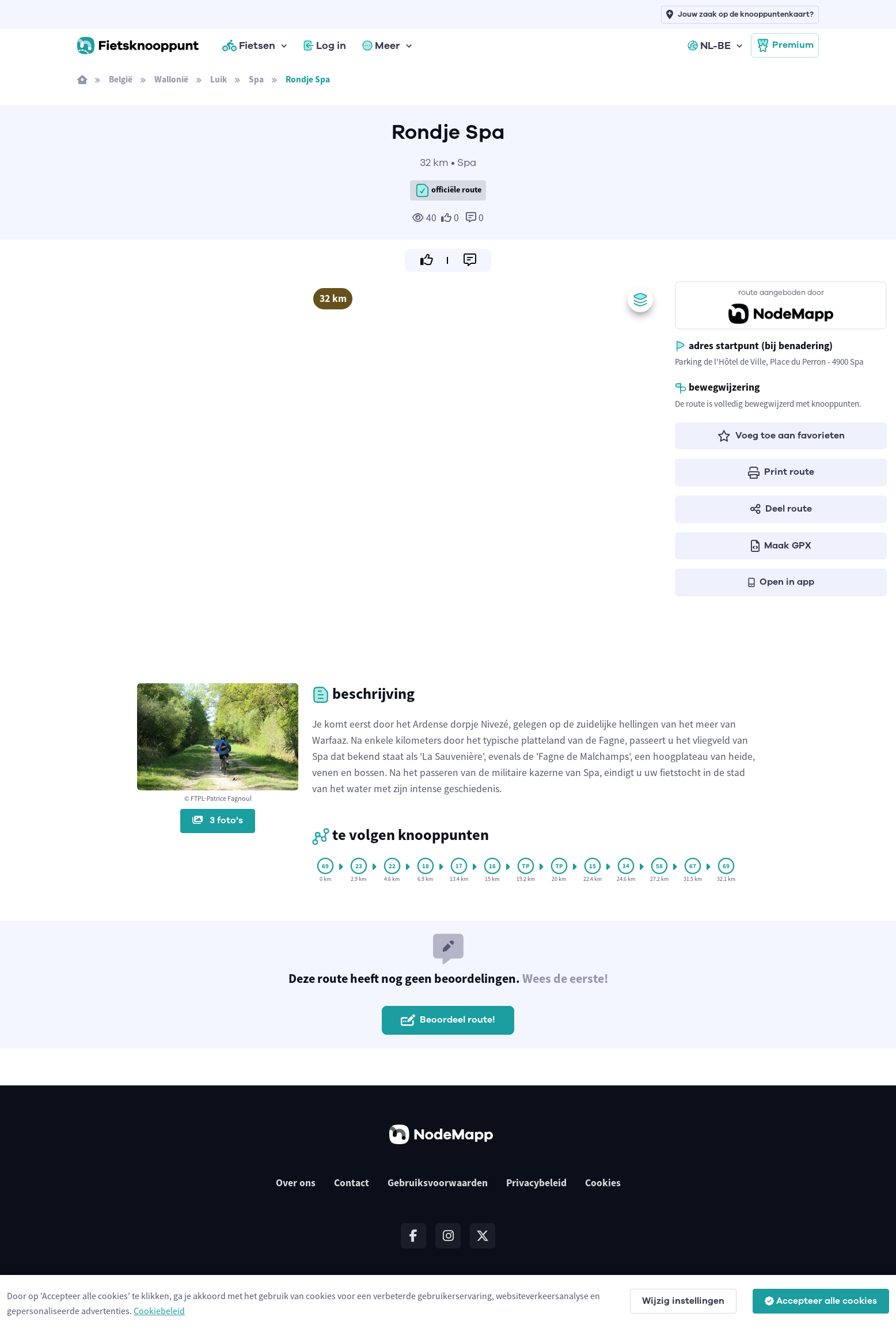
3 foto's (217, 820)
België (120, 79)
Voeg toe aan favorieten (781, 435)
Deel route (781, 508)
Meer (381, 45)
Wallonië (171, 79)
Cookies (603, 1182)
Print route (781, 472)
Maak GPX (781, 545)
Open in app (781, 582)
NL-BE (709, 45)
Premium (785, 45)
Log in (324, 45)
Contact (351, 1182)
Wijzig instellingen (683, 1301)
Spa (256, 79)
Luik (218, 79)
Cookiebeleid (159, 1310)
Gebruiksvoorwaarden (438, 1182)
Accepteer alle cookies (821, 1301)
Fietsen (248, 45)
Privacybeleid (536, 1182)
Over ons (296, 1182)
